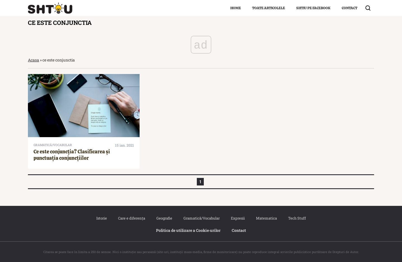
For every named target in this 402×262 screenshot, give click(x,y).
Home (235, 8)
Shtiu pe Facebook (313, 8)
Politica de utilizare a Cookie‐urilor (188, 230)
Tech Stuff (297, 218)
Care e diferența (131, 218)
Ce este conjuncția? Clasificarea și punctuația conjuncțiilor (72, 154)
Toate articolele (268, 8)
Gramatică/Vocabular (201, 218)
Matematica (266, 218)
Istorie (101, 218)
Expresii (238, 218)
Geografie (164, 218)
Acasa (33, 60)
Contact (349, 8)
